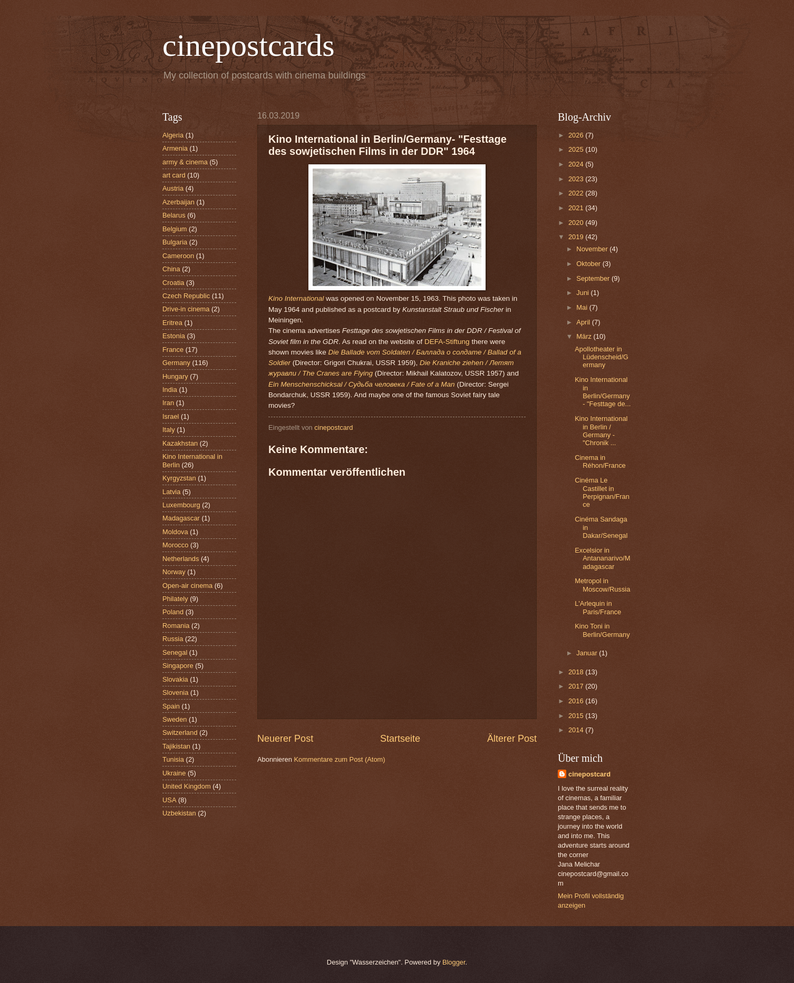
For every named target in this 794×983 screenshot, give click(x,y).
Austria (172, 188)
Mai (582, 307)
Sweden (174, 719)
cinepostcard (589, 774)
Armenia (175, 148)
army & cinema (185, 162)
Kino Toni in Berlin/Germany (602, 630)
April (584, 322)
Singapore (177, 666)
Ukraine (174, 773)
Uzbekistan (179, 813)
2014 (576, 730)
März (584, 336)
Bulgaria (174, 242)
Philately (175, 599)
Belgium (174, 229)
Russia (172, 639)
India (169, 390)
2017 (576, 686)
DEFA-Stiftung (447, 342)
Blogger (454, 962)
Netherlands (180, 559)
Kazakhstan (180, 443)
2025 (576, 149)
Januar (587, 653)
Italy (168, 430)
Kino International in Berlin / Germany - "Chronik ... (601, 431)
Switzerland (180, 732)
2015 (576, 716)
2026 (576, 135)
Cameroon (178, 256)
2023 (576, 179)
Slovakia (175, 679)
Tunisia (173, 759)
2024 (576, 164)
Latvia (171, 492)
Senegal (174, 652)
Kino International (296, 298)
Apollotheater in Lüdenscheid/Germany (601, 357)
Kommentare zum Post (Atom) (339, 759)
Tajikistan (176, 746)
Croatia (173, 283)
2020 (576, 223)
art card (174, 175)
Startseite (400, 738)
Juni (583, 293)
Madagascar (181, 518)
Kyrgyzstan (179, 478)
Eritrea (172, 323)
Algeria (172, 135)
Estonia (173, 336)
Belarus (174, 215)
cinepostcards (248, 45)
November (592, 249)
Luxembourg (181, 505)
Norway (174, 572)
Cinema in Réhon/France (600, 461)
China (171, 269)
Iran (168, 403)
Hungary (175, 376)
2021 (576, 208)
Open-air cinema (187, 585)
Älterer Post (512, 738)
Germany (176, 363)
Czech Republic (186, 296)
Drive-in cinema (185, 309)
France (172, 349)
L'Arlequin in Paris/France (598, 607)
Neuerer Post (285, 738)
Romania (176, 626)
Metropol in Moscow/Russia (602, 585)
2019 (576, 237)
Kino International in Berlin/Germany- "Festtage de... (603, 392)
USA (169, 800)
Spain (171, 706)
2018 (576, 672)
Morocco (175, 545)
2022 (576, 193)
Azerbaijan (178, 202)
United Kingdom (186, 786)
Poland (172, 612)
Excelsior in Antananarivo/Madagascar (602, 558)
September (594, 278)
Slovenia (175, 692)
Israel (170, 416)
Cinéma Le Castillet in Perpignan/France (602, 492)
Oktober (589, 264)
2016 (576, 701)
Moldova (175, 532)
